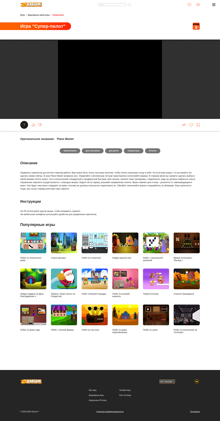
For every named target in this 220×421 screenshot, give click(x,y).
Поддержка (195, 412)
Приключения (70, 165)
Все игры (92, 390)
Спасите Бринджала (187, 296)
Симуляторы (134, 165)
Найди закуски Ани (125, 260)
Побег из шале (156, 332)
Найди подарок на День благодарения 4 (33, 297)
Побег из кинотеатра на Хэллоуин (187, 333)
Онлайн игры (125, 390)
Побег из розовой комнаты (125, 297)
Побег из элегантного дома (33, 261)
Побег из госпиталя (95, 260)
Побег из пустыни (95, 332)
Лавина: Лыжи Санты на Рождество (64, 297)
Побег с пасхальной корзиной (156, 261)
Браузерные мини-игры (39, 15)
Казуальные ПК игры (97, 400)
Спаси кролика (64, 260)
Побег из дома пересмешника (125, 333)
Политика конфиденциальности (110, 412)
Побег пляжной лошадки (95, 296)
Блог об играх (125, 395)
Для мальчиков (93, 165)
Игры (22, 15)
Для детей (113, 165)
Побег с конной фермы (64, 332)
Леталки (153, 165)
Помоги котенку (156, 296)
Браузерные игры (96, 395)
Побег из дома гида (33, 332)
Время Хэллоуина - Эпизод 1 (187, 261)
